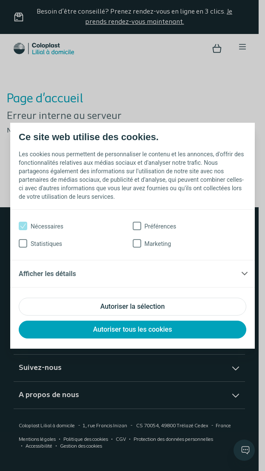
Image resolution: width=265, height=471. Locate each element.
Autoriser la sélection (132, 306)
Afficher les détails (47, 274)
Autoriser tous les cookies (132, 329)
